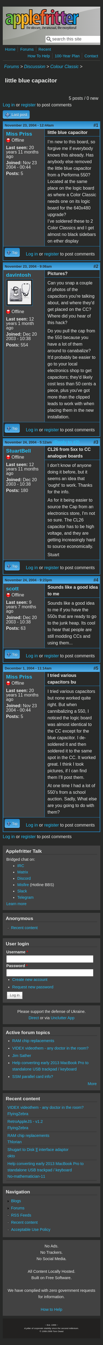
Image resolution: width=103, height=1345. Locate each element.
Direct (34, 1018)
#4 (95, 580)
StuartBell (18, 451)
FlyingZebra (17, 1114)
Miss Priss (19, 134)
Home (10, 49)
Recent (44, 49)
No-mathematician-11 (26, 1176)
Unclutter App (62, 1018)
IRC (20, 866)
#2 (95, 266)
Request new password (33, 987)
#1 (95, 125)
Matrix (22, 872)
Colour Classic (64, 66)
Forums (27, 49)
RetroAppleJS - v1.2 (25, 1121)
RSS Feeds (21, 1215)
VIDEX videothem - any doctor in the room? (50, 1048)
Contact (91, 56)
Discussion (34, 66)
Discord (24, 878)
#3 (95, 442)
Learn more (16, 904)
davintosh (18, 275)
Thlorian (14, 1142)
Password (17, 966)
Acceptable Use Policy (30, 1229)
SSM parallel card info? (32, 1076)
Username (17, 952)
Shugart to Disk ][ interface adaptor (37, 1149)
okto (11, 1156)
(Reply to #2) (66, 442)
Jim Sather (21, 1055)
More (92, 1084)
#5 (95, 668)
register (28, 105)
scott (12, 588)
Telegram (25, 897)
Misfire (23, 885)
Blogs (16, 1201)
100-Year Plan (67, 56)
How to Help (51, 1309)
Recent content (24, 928)
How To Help (38, 56)
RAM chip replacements (33, 1041)
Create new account (30, 979)
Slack (22, 891)
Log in (9, 105)
